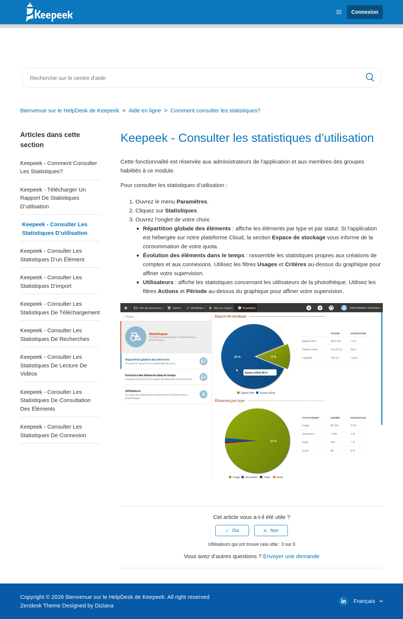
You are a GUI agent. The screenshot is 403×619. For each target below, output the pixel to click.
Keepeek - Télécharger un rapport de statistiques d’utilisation (53, 197)
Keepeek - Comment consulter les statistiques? (58, 167)
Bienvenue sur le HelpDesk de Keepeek (69, 110)
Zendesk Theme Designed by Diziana (67, 605)
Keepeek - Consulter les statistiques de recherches (54, 334)
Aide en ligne (145, 110)
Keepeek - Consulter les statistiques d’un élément (52, 255)
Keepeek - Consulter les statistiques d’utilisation (54, 228)
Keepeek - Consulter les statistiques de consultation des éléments (55, 400)
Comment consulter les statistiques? (215, 110)
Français (365, 601)
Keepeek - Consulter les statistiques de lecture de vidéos (53, 365)
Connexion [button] (364, 12)
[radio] (232, 530)
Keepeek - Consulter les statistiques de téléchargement (60, 308)
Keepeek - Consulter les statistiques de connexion (53, 430)
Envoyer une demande (291, 556)
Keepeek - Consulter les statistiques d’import (51, 281)
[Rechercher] (201, 78)
